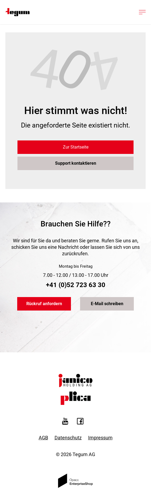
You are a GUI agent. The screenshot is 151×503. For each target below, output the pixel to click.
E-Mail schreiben (107, 303)
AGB (43, 437)
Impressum (100, 437)
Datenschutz (68, 437)
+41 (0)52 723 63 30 (75, 285)
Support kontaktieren (75, 163)
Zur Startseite (75, 147)
